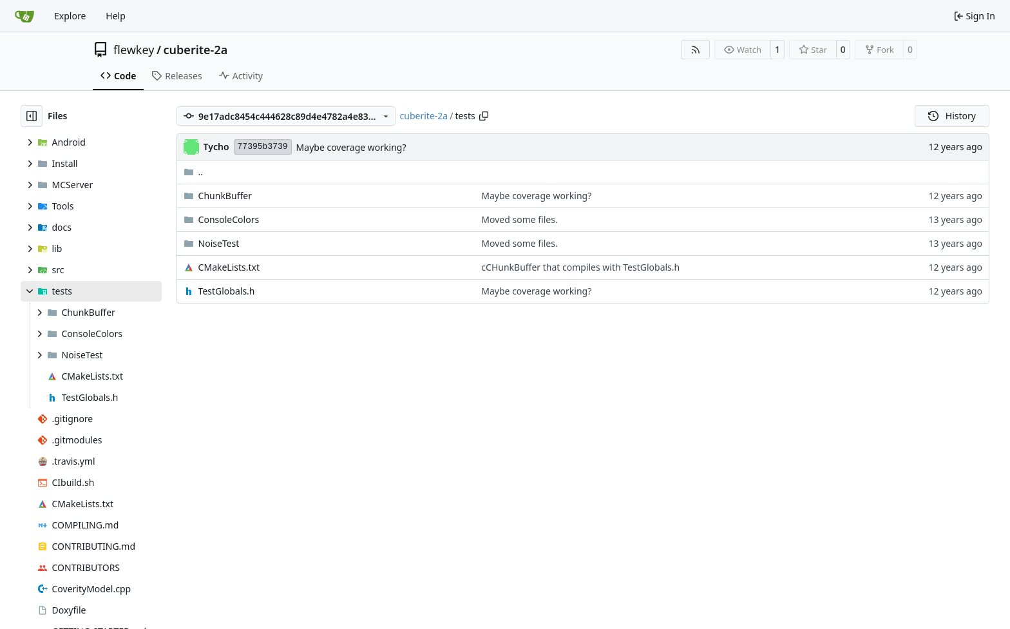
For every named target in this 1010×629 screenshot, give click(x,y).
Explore (70, 16)
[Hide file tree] (32, 116)
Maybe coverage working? (351, 147)
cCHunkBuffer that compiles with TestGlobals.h (580, 267)
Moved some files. (519, 219)
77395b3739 (263, 146)
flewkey (133, 49)
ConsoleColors (229, 219)
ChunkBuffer (225, 195)
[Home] (24, 16)
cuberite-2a (196, 49)
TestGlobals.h (226, 291)
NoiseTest (219, 243)
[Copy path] (483, 116)
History (952, 116)
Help (116, 16)
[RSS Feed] (695, 49)
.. (194, 172)
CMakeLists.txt (229, 267)
